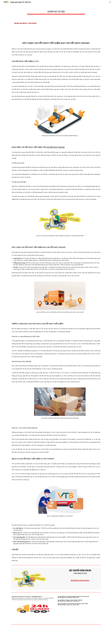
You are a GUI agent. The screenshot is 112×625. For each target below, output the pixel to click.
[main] (56, 11)
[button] (110, 2)
